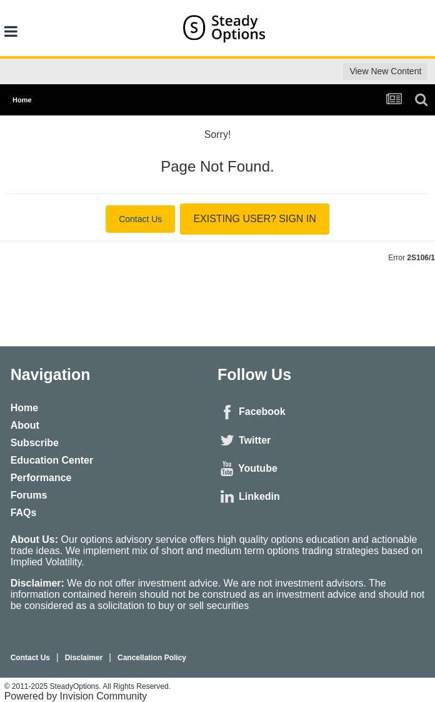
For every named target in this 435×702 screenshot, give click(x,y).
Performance (41, 477)
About (25, 425)
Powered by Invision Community (76, 696)
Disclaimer (84, 657)
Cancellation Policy (152, 657)
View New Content (385, 71)
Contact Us (140, 219)
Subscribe (35, 442)
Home (24, 407)
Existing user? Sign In (254, 218)
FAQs (24, 512)
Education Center (52, 460)
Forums (29, 495)
